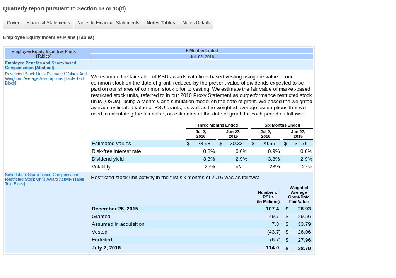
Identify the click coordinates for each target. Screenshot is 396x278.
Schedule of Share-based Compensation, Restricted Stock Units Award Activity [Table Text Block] (44, 179)
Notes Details (196, 22)
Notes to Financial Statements (108, 22)
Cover (13, 22)
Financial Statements (48, 22)
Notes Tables (161, 22)
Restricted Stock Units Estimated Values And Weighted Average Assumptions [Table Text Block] (46, 78)
